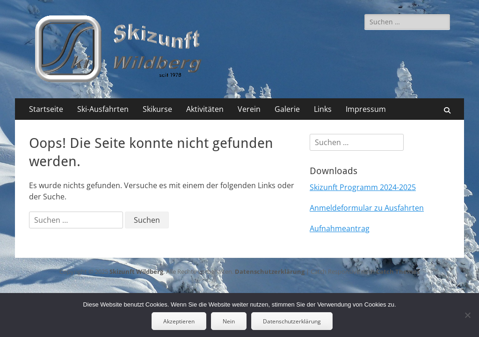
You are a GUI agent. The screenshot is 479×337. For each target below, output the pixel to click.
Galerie (287, 109)
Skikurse (157, 109)
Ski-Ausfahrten (103, 109)
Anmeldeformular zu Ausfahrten (367, 208)
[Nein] (467, 315)
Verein (249, 109)
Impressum (366, 109)
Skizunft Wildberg (136, 271)
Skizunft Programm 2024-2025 (363, 187)
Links (323, 109)
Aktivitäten (205, 109)
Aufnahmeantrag (340, 228)
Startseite (46, 109)
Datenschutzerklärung (270, 271)
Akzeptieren (179, 321)
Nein (229, 321)
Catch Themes (398, 271)
